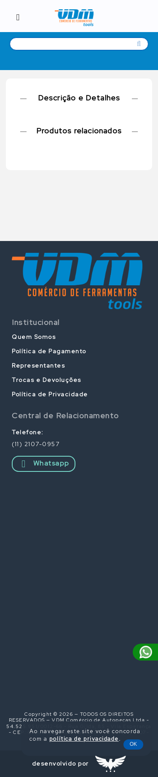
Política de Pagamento (49, 351)
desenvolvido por (60, 763)
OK (133, 744)
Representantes (38, 365)
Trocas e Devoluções (46, 380)
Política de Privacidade (50, 394)
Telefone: (28, 432)
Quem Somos (34, 337)
